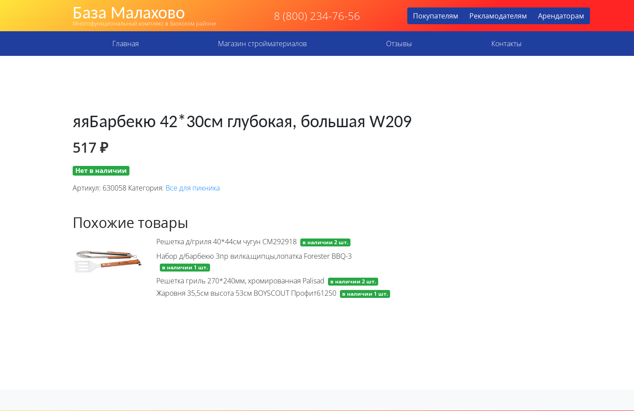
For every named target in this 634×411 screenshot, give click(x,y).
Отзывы (399, 43)
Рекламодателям (498, 16)
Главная (125, 43)
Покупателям (435, 16)
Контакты (506, 43)
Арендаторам (561, 16)
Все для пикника (193, 188)
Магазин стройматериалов (262, 43)
